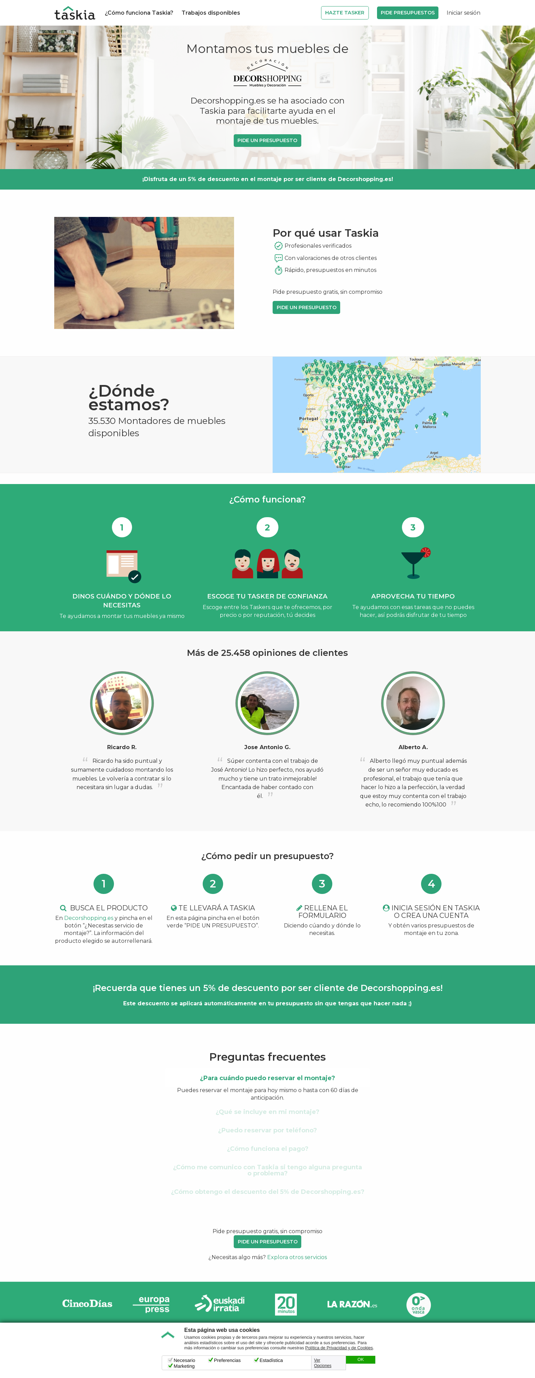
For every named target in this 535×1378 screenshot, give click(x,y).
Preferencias (227, 1360)
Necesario (184, 1360)
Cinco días (87, 1304)
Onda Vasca (418, 1304)
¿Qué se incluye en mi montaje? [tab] (267, 1112)
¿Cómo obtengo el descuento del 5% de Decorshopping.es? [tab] (267, 1192)
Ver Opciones (323, 1363)
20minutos (286, 1304)
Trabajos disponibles (211, 13)
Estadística (271, 1360)
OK (361, 1359)
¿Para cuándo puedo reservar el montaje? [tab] (267, 1078)
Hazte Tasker (344, 13)
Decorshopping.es (88, 918)
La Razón (352, 1304)
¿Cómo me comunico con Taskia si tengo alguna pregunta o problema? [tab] (267, 1170)
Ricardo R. (121, 747)
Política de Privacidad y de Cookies (339, 1348)
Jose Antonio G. (267, 747)
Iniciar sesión (463, 13)
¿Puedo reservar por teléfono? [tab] (267, 1130)
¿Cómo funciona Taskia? (139, 13)
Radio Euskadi (220, 1304)
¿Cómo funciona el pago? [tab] (267, 1149)
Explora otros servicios (297, 1257)
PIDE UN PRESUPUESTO (267, 140)
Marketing (184, 1366)
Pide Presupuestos (408, 13)
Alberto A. (413, 747)
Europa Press (153, 1304)
